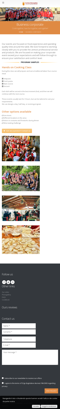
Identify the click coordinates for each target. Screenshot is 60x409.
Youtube (8, 282)
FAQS (4, 297)
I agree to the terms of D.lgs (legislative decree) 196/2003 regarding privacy (28, 384)
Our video (5, 292)
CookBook (5, 300)
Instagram (13, 282)
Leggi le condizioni (49, 406)
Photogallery (6, 295)
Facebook (4, 282)
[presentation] (21, 372)
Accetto (36, 406)
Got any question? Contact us (17, 131)
